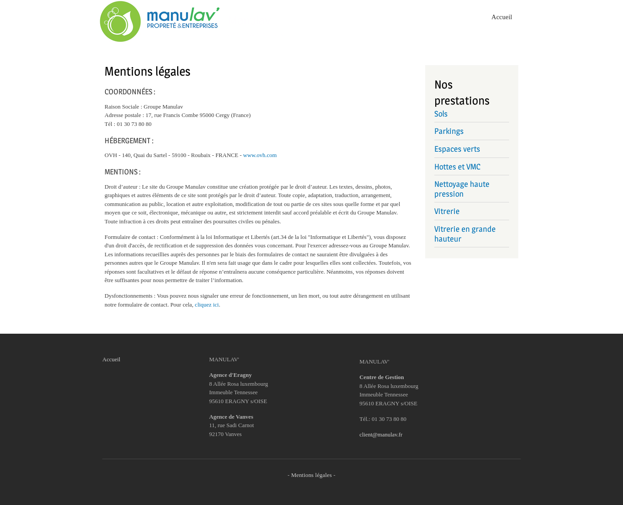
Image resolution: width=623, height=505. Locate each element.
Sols (441, 113)
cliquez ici (207, 304)
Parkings (449, 131)
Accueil (501, 16)
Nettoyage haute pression (462, 188)
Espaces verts (457, 149)
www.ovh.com (260, 155)
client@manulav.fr (381, 434)
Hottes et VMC (457, 166)
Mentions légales (311, 475)
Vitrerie (447, 211)
